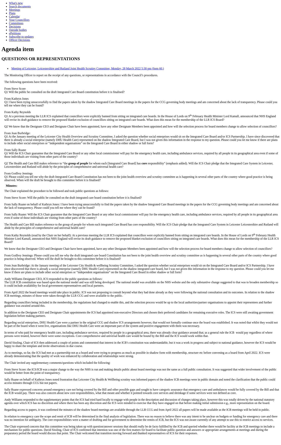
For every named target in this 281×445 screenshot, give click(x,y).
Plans (12, 13)
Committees (16, 23)
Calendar (14, 16)
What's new (16, 3)
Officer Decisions (19, 40)
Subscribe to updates (21, 36)
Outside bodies (18, 29)
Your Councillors (19, 19)
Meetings (14, 9)
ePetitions (15, 33)
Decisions (15, 26)
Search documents (20, 6)
